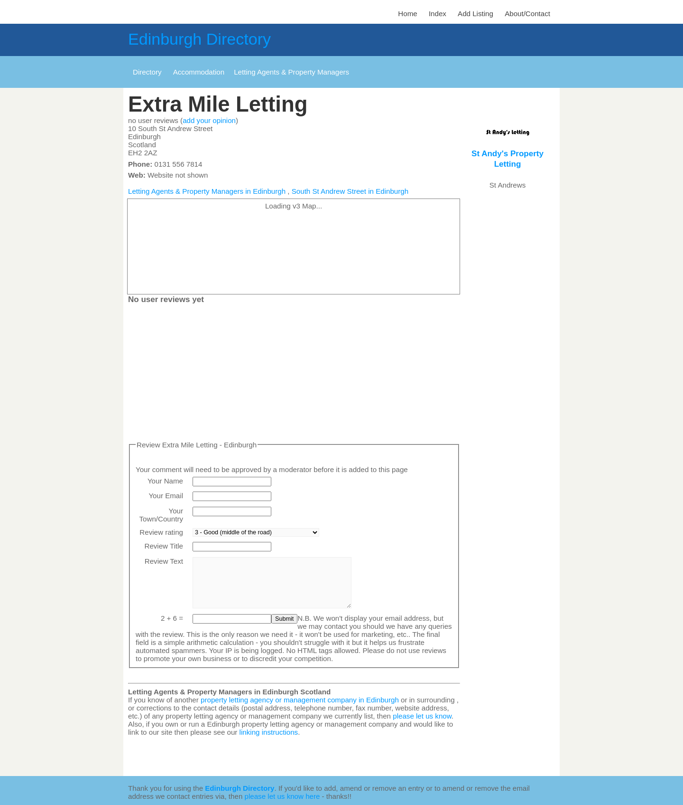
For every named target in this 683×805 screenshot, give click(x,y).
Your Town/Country (161, 515)
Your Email (165, 496)
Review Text (164, 561)
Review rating (161, 532)
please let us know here (282, 796)
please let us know (422, 716)
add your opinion (209, 120)
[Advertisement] (294, 374)
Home (407, 13)
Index (437, 13)
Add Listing (475, 13)
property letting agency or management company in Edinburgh (300, 700)
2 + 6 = (172, 618)
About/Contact (527, 13)
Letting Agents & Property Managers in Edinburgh (207, 191)
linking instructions (269, 732)
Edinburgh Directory (199, 39)
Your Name (165, 481)
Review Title (163, 546)
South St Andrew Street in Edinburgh (350, 191)
